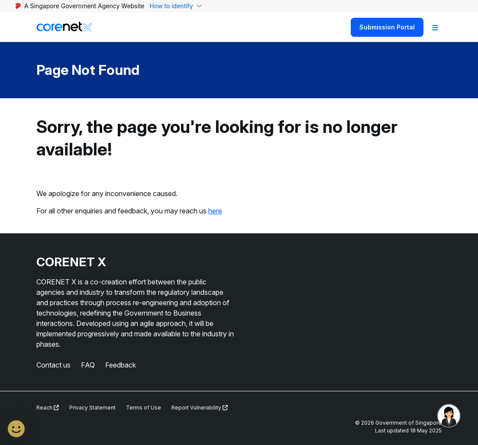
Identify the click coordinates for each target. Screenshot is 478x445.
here (215, 210)
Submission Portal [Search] (387, 27)
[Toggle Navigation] (435, 27)
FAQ (88, 365)
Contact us (53, 365)
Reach (47, 407)
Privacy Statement (92, 407)
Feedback (120, 365)
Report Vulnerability (199, 407)
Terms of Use (143, 407)
